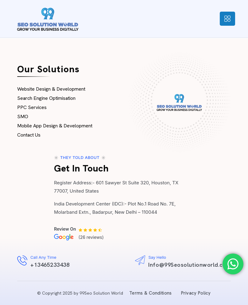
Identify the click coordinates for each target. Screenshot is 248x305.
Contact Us (29, 135)
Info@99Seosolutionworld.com (189, 264)
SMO (22, 116)
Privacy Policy (196, 293)
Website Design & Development (51, 89)
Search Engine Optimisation (46, 98)
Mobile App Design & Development (54, 125)
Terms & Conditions (150, 293)
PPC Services (32, 107)
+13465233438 (49, 264)
